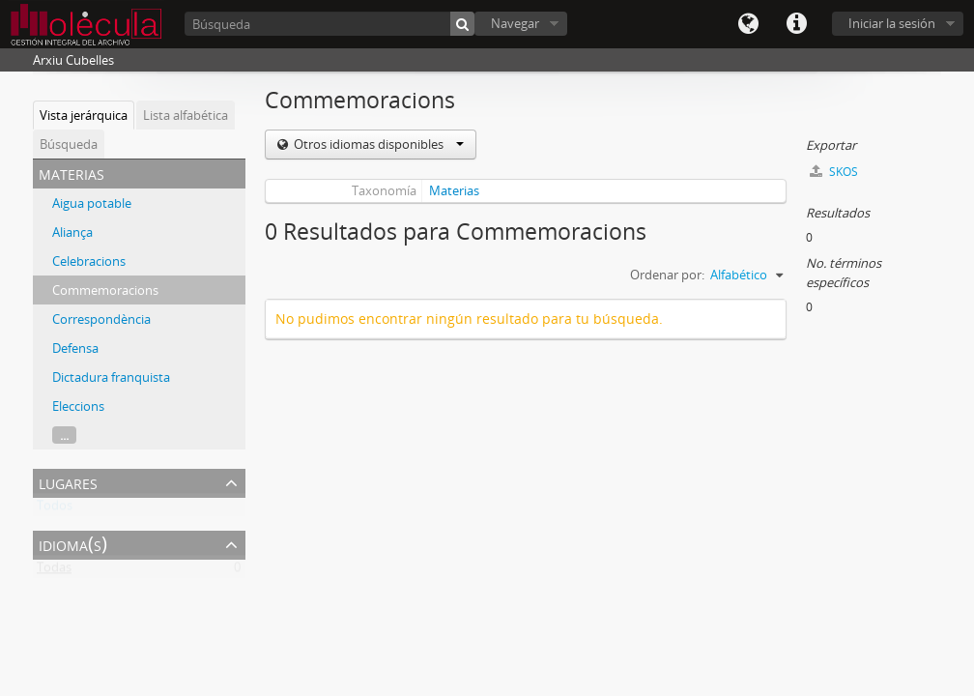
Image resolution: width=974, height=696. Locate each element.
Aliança (72, 232)
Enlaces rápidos (796, 24)
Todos (54, 509)
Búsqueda (69, 144)
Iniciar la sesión (891, 23)
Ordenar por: (667, 274)
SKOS (834, 171)
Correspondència (101, 319)
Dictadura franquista (111, 377)
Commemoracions (105, 290)
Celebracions (89, 261)
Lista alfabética (185, 115)
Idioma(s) (748, 24)
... (64, 435)
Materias (454, 190)
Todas (54, 571)
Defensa (75, 348)
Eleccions (78, 406)
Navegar (515, 23)
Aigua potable (91, 203)
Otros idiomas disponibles (377, 144)
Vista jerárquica (84, 115)
